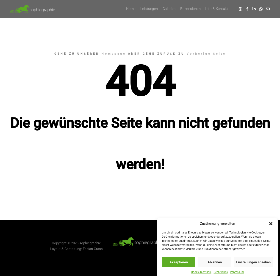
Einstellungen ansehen (253, 268)
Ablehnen (215, 268)
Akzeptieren (178, 268)
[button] (271, 229)
